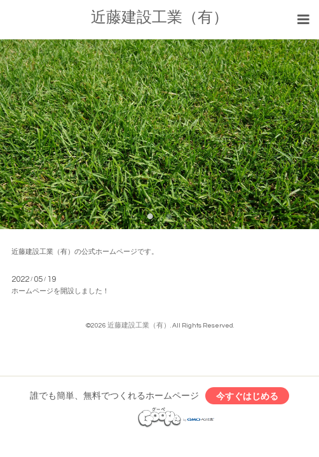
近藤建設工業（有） (159, 17)
